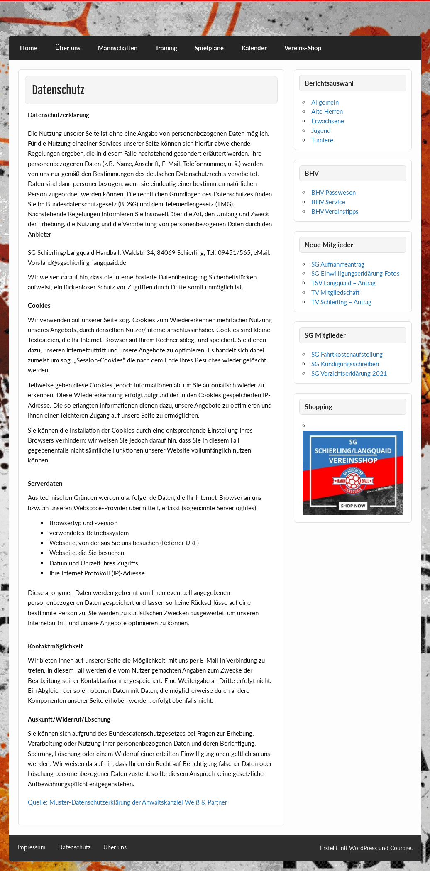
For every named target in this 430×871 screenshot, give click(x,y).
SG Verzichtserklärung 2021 (349, 373)
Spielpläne (209, 47)
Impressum (31, 847)
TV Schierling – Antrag (341, 302)
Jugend (320, 130)
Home (28, 47)
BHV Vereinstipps (335, 211)
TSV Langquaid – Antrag (343, 282)
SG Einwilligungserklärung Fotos (355, 273)
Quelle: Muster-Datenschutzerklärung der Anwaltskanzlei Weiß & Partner (127, 802)
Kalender (254, 47)
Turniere (322, 140)
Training (166, 47)
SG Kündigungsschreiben (345, 363)
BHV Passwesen (333, 192)
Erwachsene (327, 121)
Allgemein (325, 102)
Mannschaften (117, 47)
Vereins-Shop (303, 47)
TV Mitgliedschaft (335, 292)
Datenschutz (74, 847)
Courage (400, 847)
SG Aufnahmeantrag (337, 264)
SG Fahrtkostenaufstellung (347, 354)
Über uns (68, 47)
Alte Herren (327, 111)
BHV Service (328, 202)
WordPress (363, 847)
